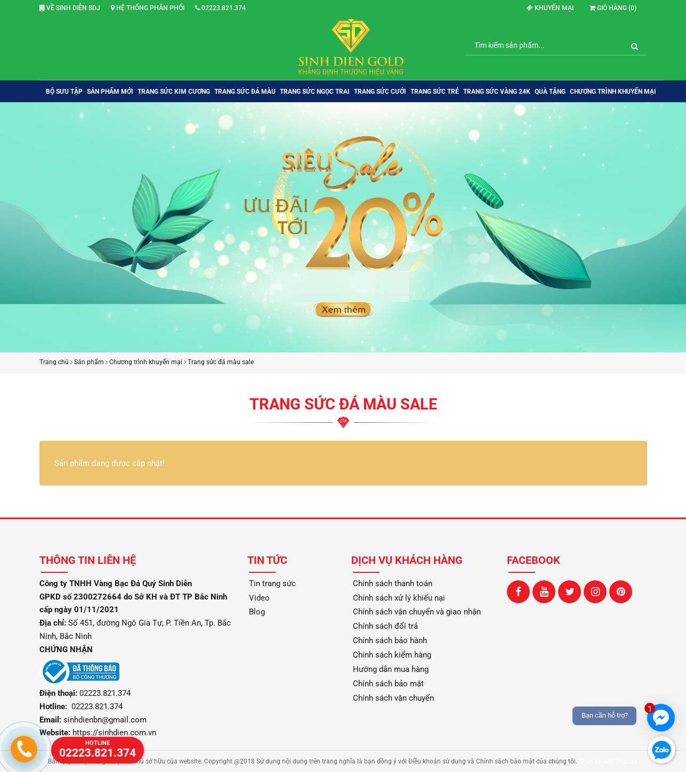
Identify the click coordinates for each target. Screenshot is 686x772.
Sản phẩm (89, 362)
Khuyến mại (550, 8)
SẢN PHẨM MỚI (110, 91)
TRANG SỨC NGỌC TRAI (315, 91)
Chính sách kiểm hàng (392, 655)
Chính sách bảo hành (390, 640)
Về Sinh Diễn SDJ (69, 8)
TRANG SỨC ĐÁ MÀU (245, 91)
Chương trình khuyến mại (613, 91)
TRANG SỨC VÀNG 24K (496, 91)
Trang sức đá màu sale (221, 362)
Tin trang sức (272, 583)
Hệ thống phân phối (147, 8)
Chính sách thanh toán (392, 583)
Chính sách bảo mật (388, 683)
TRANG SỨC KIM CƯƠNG (174, 91)
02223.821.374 (220, 8)
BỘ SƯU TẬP (64, 91)
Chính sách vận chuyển (393, 698)
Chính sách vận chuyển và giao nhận (417, 612)
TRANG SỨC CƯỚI (380, 91)
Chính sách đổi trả (385, 626)
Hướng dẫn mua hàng (391, 669)
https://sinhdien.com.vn (114, 732)
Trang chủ (54, 362)
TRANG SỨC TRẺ (434, 91)
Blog (257, 612)
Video (259, 598)
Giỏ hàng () (613, 8)
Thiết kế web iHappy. (608, 761)
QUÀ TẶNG (550, 91)
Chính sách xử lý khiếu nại (399, 598)
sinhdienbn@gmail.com (105, 720)
